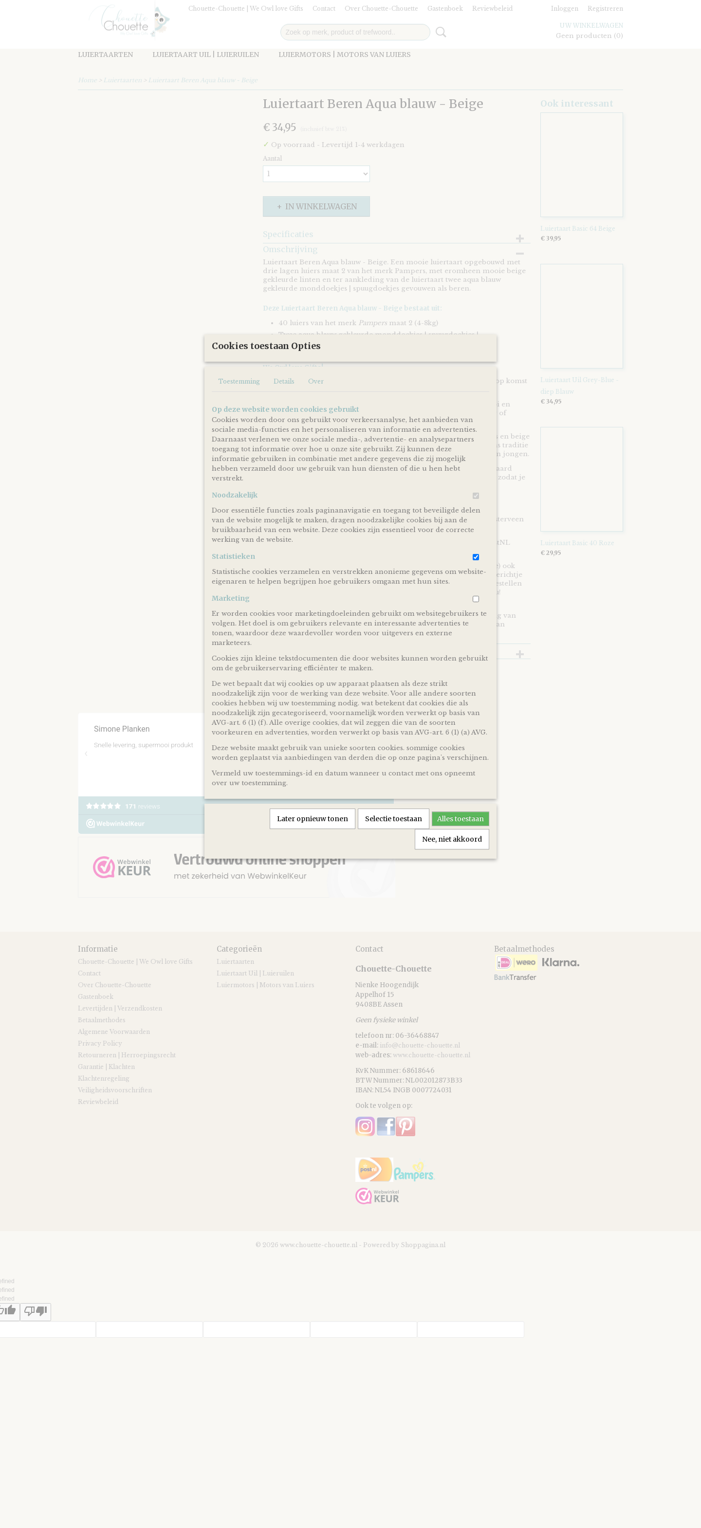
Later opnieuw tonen (312, 851)
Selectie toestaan (393, 851)
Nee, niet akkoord (452, 871)
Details (284, 413)
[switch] (476, 528)
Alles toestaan (460, 851)
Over (316, 413)
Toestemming (239, 413)
